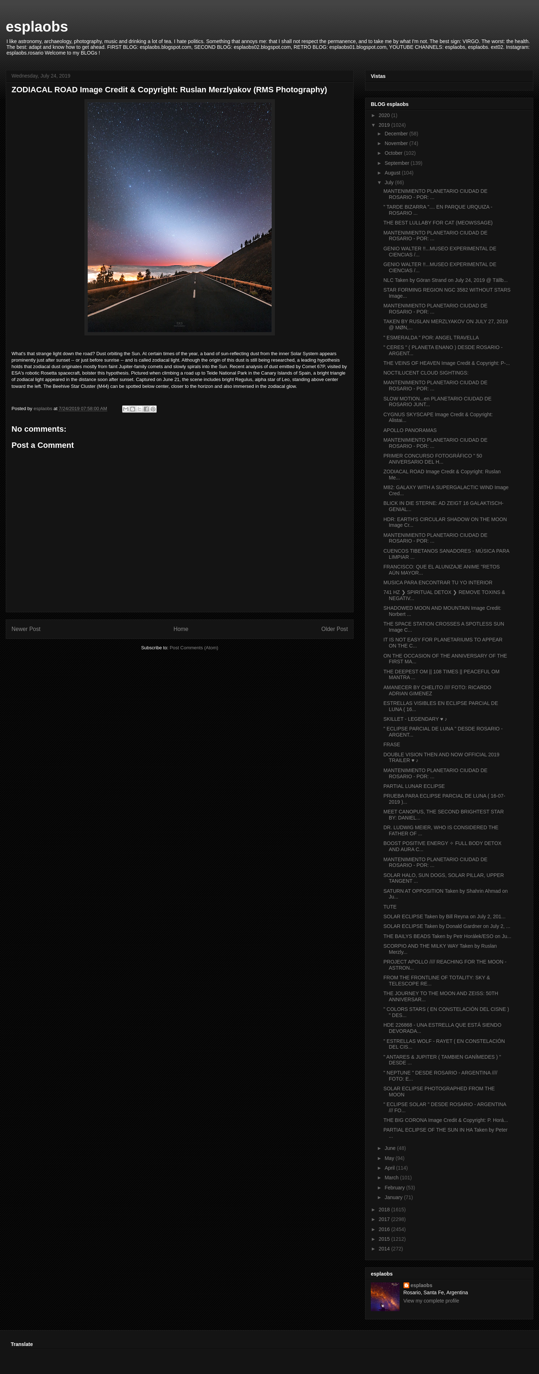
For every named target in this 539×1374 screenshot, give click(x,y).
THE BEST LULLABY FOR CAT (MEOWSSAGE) (438, 223)
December (396, 133)
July (389, 182)
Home (181, 629)
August (392, 173)
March (392, 1177)
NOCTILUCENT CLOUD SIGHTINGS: (426, 373)
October (394, 153)
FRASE (391, 744)
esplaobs (37, 26)
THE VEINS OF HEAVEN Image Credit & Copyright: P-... (446, 363)
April (390, 1168)
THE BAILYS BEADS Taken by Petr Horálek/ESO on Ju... (447, 936)
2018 (385, 1209)
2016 (385, 1229)
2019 (385, 125)
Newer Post (26, 629)
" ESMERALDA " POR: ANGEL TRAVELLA (431, 337)
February (395, 1187)
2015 (385, 1239)
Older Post (334, 629)
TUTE (390, 907)
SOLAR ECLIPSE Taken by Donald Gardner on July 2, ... (446, 926)
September (397, 163)
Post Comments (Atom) (194, 647)
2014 (385, 1249)
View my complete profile (431, 1301)
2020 (385, 115)
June (390, 1148)
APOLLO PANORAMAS (410, 430)
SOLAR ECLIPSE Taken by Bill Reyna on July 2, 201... (444, 916)
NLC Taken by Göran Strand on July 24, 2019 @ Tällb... (445, 280)
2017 (385, 1219)
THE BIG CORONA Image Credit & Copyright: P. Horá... (445, 1120)
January (394, 1197)
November (396, 143)
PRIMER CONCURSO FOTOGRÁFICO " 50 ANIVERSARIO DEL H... (432, 459)
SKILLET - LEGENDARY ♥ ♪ (415, 719)
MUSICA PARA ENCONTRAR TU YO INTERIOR (437, 582)
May (389, 1158)
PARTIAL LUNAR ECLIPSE (414, 786)
